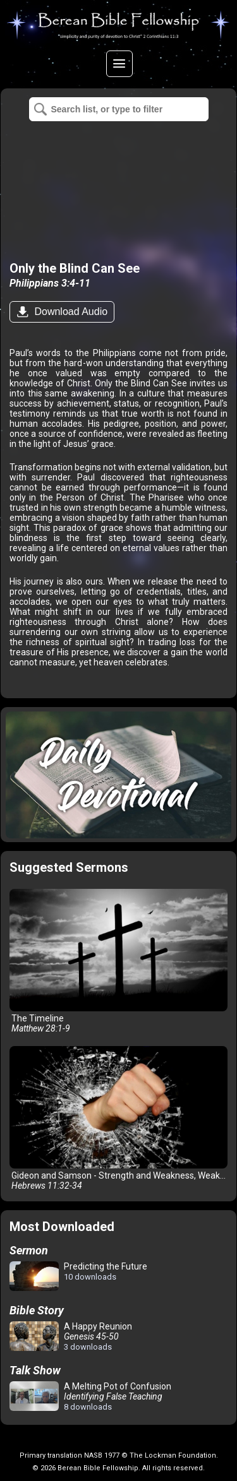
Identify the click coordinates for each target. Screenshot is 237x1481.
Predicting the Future (78, 1276)
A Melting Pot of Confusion (90, 1396)
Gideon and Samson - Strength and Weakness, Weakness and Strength (121, 1118)
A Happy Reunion (70, 1336)
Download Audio (69, 311)
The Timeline (118, 961)
